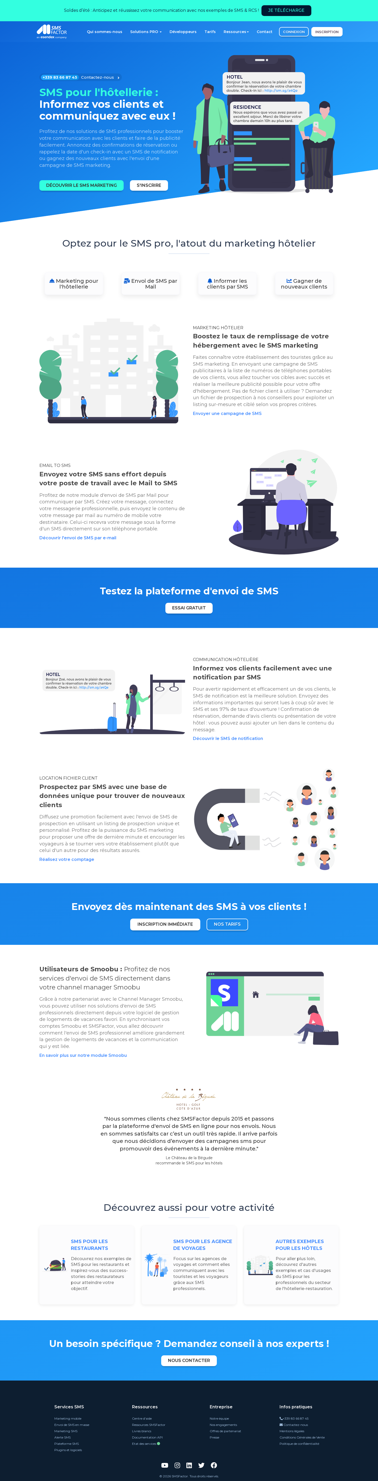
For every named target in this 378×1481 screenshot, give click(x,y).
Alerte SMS (62, 1437)
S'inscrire (149, 185)
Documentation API (147, 1437)
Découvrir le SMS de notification (228, 738)
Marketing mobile (67, 1418)
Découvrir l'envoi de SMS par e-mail (77, 537)
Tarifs (210, 31)
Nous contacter (189, 1360)
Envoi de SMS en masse (71, 1425)
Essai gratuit (189, 607)
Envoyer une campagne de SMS (227, 413)
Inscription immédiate (165, 924)
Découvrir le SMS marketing (81, 185)
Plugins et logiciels (68, 1450)
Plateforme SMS (66, 1444)
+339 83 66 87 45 (294, 1418)
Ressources (236, 31)
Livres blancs (141, 1431)
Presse (214, 1437)
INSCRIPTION (327, 32)
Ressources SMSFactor (148, 1425)
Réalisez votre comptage (66, 859)
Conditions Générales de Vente (302, 1437)
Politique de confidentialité (299, 1444)
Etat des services (146, 1444)
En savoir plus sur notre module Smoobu (83, 1055)
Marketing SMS (65, 1431)
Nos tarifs (227, 924)
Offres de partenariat (225, 1431)
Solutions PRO (146, 31)
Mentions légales (292, 1431)
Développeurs (183, 31)
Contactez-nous (294, 1425)
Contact (264, 31)
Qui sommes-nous (104, 31)
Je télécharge (286, 10)
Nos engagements (223, 1425)
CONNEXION (294, 32)
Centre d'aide (142, 1418)
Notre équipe (219, 1418)
